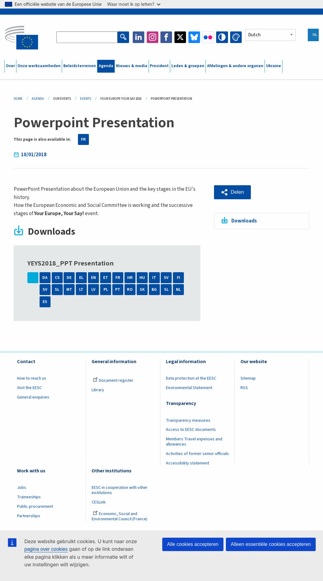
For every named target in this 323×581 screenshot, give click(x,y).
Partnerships (28, 516)
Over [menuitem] (10, 66)
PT (117, 290)
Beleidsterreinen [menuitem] (79, 66)
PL (106, 290)
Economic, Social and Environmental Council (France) (120, 516)
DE (69, 278)
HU (142, 278)
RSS (244, 388)
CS (57, 278)
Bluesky (194, 37)
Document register (113, 380)
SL (57, 290)
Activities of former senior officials (197, 454)
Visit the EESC (29, 388)
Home (18, 98)
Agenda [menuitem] (106, 66)
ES (45, 302)
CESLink (99, 502)
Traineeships (29, 497)
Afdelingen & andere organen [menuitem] (235, 66)
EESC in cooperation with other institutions (120, 490)
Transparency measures (188, 420)
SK (142, 290)
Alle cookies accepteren (193, 544)
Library (98, 390)
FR (83, 139)
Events (85, 98)
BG (154, 290)
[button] (232, 192)
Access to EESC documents (191, 430)
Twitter (180, 37)
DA (44, 278)
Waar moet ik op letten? (133, 4)
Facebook (166, 37)
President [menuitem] (159, 66)
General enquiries (33, 397)
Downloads (244, 220)
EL (81, 278)
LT (81, 290)
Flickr (208, 37)
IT (154, 278)
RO (130, 290)
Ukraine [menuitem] (273, 66)
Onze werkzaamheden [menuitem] (39, 66)
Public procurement (35, 506)
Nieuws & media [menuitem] (131, 66)
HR (130, 278)
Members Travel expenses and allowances (194, 441)
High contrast (222, 37)
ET (105, 278)
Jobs (21, 488)
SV (166, 278)
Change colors (236, 37)
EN (93, 278)
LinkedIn (139, 37)
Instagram (152, 37)
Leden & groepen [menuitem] (187, 66)
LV (93, 290)
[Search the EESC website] (87, 37)
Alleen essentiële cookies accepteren (271, 544)
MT (69, 290)
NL (178, 290)
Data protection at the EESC (191, 378)
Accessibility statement (187, 463)
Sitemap (248, 378)
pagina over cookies (46, 549)
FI (178, 278)
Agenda (38, 98)
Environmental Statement (189, 388)
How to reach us (31, 378)
